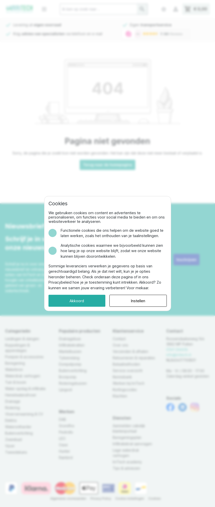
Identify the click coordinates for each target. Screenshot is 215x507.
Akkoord (77, 300)
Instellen (138, 300)
